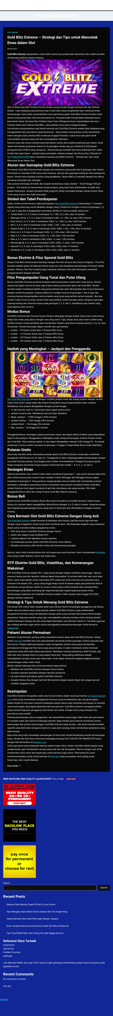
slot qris (7, 986)
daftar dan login (25, 962)
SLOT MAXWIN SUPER (18, 157)
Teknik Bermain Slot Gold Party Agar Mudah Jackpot (32, 918)
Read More (14, 766)
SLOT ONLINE (12, 32)
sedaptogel (12, 628)
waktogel (7, 956)
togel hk (4, 999)
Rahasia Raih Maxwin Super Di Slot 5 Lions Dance (31, 904)
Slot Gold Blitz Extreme (66, 203)
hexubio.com (39, 742)
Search (6, 883)
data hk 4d (8, 948)
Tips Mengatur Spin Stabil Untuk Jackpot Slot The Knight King (37, 911)
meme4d (100, 552)
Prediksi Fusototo (11, 952)
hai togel (54, 756)
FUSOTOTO (8, 945)
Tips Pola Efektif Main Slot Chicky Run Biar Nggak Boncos (35, 933)
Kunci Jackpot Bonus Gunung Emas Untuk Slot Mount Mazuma (38, 926)
